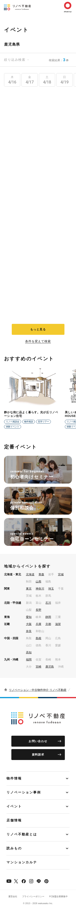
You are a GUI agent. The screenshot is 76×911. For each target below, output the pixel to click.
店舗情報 (14, 820)
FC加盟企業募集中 (58, 896)
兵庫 (38, 624)
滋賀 (58, 624)
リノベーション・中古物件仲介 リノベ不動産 (37, 690)
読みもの (14, 848)
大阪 (29, 624)
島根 (38, 638)
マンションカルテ (21, 862)
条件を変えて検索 (38, 341)
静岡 (48, 617)
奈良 (29, 631)
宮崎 (38, 666)
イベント (14, 806)
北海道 (30, 574)
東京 (29, 588)
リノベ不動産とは (21, 834)
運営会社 (12, 896)
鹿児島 (49, 666)
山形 (38, 581)
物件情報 (14, 778)
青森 (41, 574)
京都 (48, 624)
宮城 (61, 574)
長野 (38, 609)
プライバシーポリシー (33, 896)
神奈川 (40, 588)
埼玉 (51, 588)
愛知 (29, 617)
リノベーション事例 (23, 792)
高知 (29, 652)
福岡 (29, 659)
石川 (48, 602)
